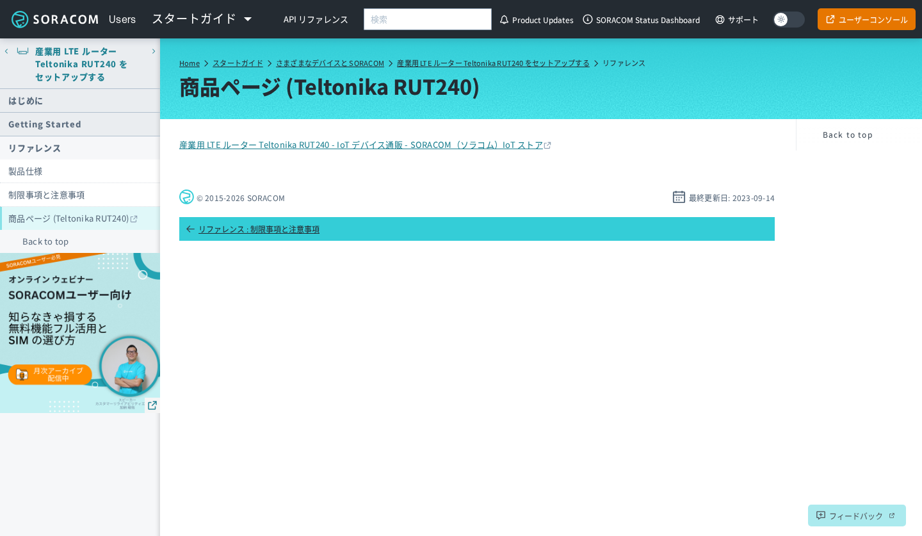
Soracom (54, 19)
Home (189, 63)
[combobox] (428, 19)
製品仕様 (25, 171)
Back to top (45, 241)
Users (122, 19)
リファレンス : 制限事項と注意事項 (252, 228)
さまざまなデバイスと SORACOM (330, 63)
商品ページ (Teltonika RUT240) (68, 218)
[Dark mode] (789, 20)
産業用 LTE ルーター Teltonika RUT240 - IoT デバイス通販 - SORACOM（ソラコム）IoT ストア (361, 144)
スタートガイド (238, 63)
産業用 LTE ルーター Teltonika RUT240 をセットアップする (493, 63)
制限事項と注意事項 (46, 194)
